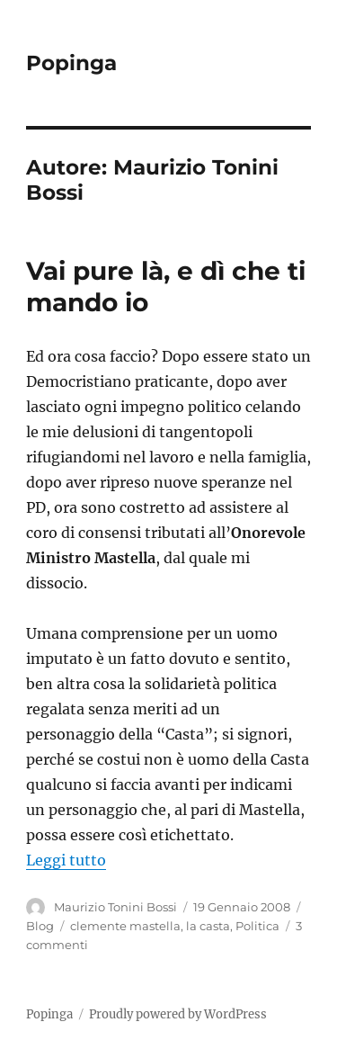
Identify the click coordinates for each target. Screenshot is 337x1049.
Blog (40, 926)
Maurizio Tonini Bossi (115, 907)
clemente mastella (125, 926)
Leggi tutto (66, 860)
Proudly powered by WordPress (178, 1014)
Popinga (71, 63)
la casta (208, 926)
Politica (257, 926)
